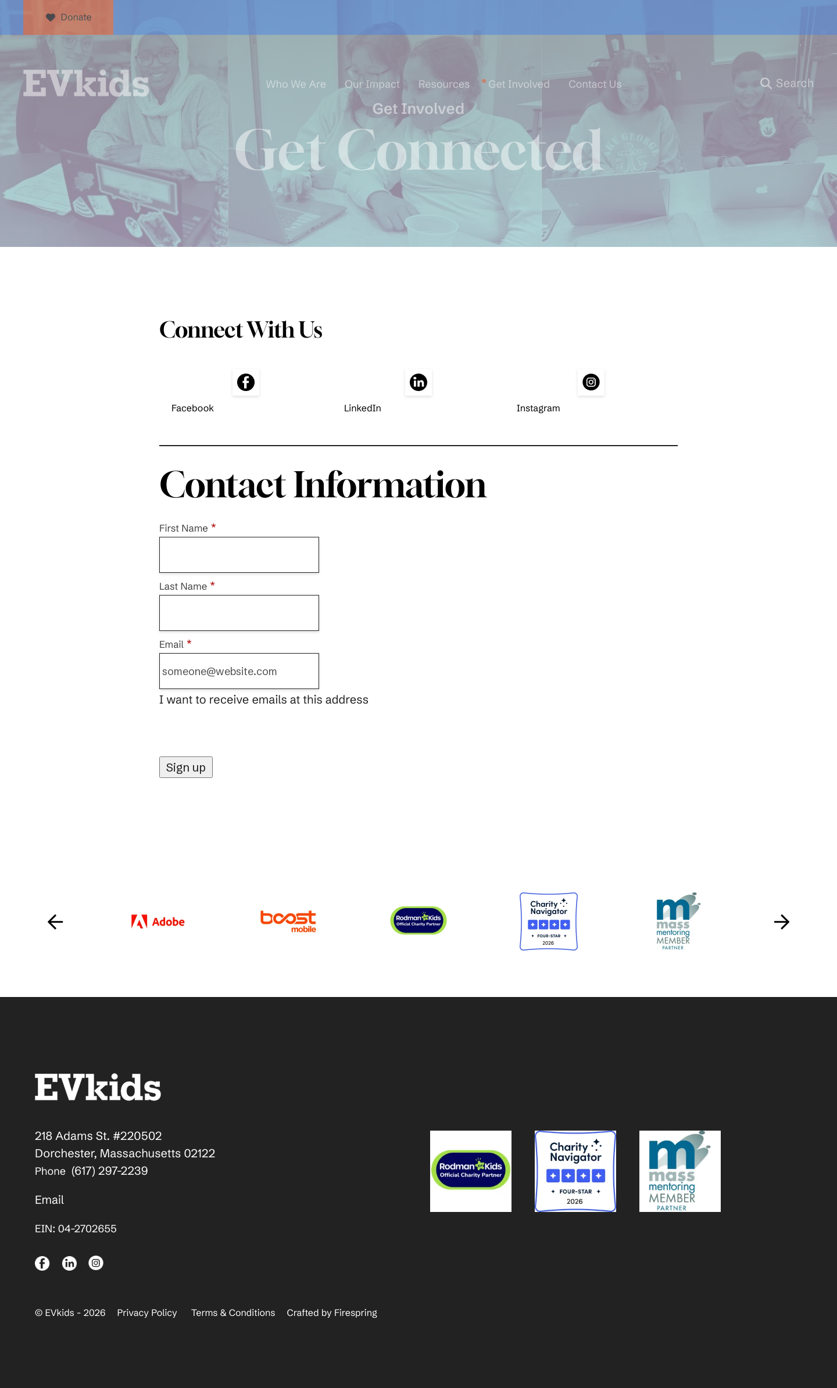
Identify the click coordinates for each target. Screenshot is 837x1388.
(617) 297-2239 (109, 1171)
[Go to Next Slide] (781, 921)
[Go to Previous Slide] (55, 921)
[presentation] (247, 733)
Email (49, 1200)
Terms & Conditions (233, 1313)
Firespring (355, 1313)
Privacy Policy (147, 1313)
